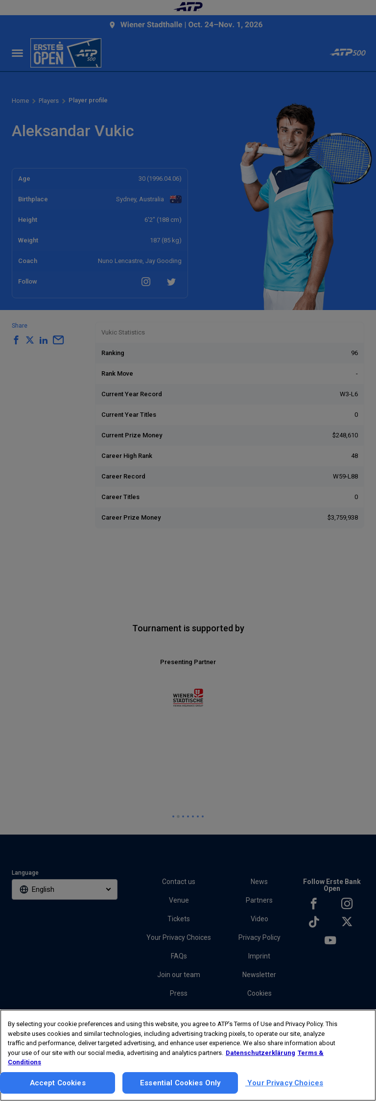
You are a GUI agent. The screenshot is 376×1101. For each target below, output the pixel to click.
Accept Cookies (58, 1082)
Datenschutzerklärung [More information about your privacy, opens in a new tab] (260, 1052)
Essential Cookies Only (180, 1082)
